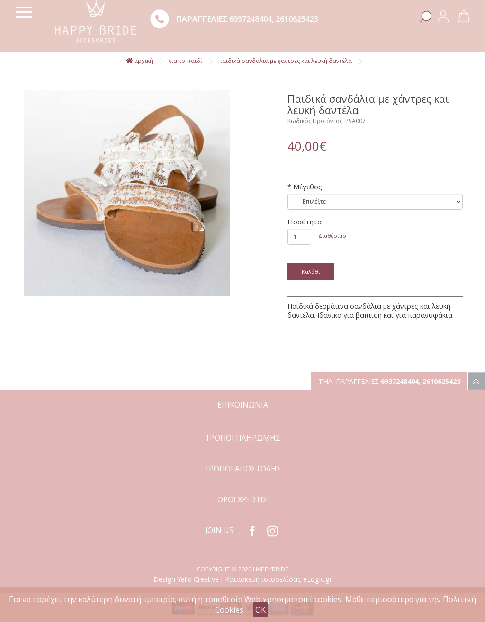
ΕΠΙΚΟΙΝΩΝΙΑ (242, 405)
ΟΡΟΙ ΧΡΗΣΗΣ (242, 499)
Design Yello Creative (186, 579)
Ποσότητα (304, 221)
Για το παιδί (185, 61)
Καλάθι (311, 271)
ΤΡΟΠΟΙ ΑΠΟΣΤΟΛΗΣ (242, 468)
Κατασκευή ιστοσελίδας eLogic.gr (278, 579)
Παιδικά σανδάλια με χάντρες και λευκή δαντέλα (285, 61)
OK (260, 609)
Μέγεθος (307, 186)
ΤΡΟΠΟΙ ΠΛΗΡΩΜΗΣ (242, 438)
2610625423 (297, 19)
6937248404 (250, 19)
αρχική (139, 61)
